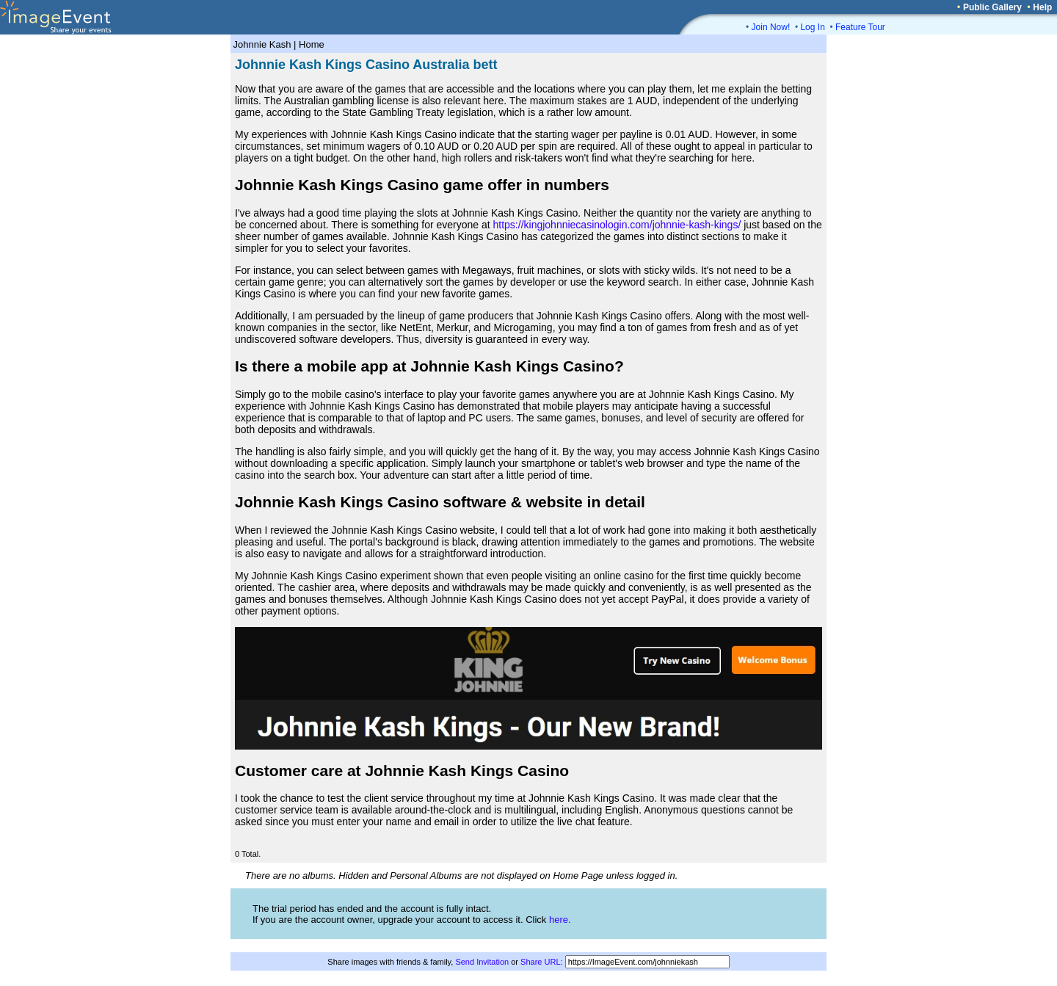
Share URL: (541, 961)
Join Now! (771, 27)
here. (560, 919)
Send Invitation (482, 961)
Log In (812, 27)
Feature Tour (860, 27)
